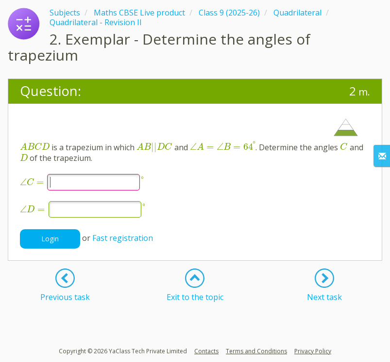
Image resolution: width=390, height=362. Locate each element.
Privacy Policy (312, 351)
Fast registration (122, 238)
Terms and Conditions (256, 351)
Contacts (206, 351)
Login (50, 238)
